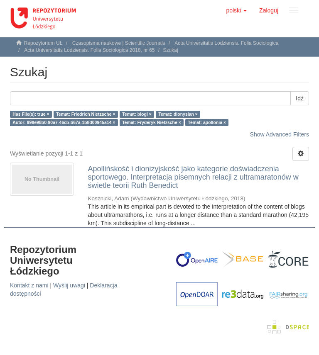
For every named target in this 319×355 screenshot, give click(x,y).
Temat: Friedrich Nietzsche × (85, 114)
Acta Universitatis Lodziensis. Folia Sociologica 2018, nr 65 (89, 50)
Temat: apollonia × (207, 122)
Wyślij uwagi (69, 285)
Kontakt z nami (29, 285)
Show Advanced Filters (279, 134)
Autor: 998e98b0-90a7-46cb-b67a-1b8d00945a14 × (63, 122)
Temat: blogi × (137, 114)
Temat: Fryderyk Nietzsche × (151, 122)
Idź (300, 98)
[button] (236, 10)
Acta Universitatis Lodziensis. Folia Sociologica (226, 43)
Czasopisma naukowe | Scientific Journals (118, 43)
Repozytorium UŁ (43, 43)
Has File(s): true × (30, 114)
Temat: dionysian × (178, 114)
